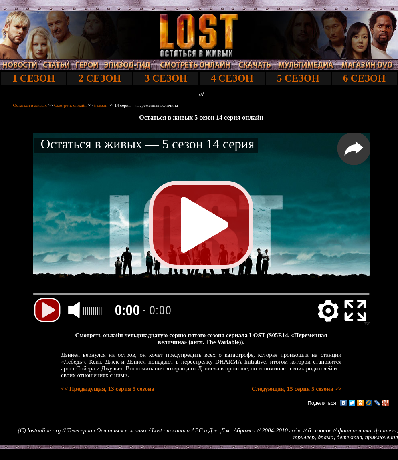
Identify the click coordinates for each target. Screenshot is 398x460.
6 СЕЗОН (364, 78)
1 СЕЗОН (33, 78)
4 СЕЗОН (232, 78)
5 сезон (100, 105)
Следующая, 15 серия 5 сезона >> (296, 389)
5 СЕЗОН (298, 78)
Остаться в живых (30, 105)
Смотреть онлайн (70, 105)
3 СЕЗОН (166, 78)
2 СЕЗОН (100, 78)
